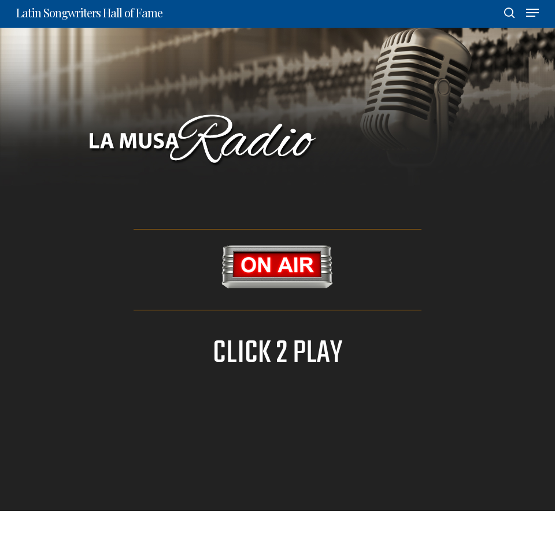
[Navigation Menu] (532, 12)
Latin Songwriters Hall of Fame (89, 12)
